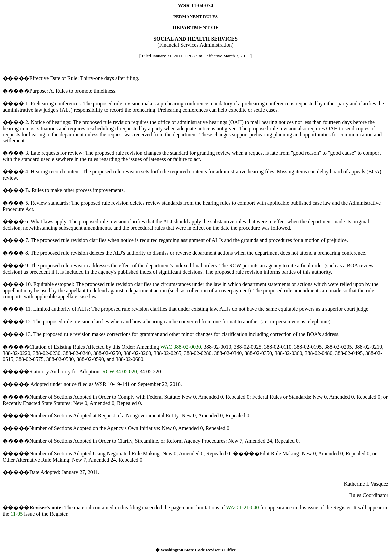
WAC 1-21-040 (242, 507)
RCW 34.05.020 (119, 371)
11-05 (17, 514)
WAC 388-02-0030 (180, 347)
